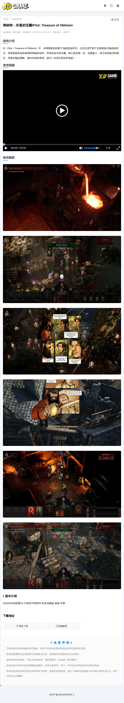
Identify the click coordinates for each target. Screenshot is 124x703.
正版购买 (61, 626)
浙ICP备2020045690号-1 (62, 694)
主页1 (6, 19)
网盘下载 (22, 626)
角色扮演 (16, 19)
